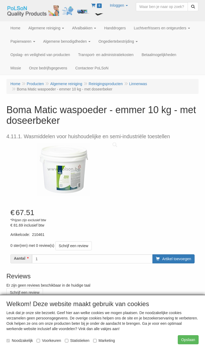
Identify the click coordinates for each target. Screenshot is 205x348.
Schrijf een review (73, 246)
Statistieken (77, 340)
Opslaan (188, 340)
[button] (119, 5)
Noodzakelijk (19, 340)
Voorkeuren (49, 340)
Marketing (104, 340)
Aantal (19, 258)
